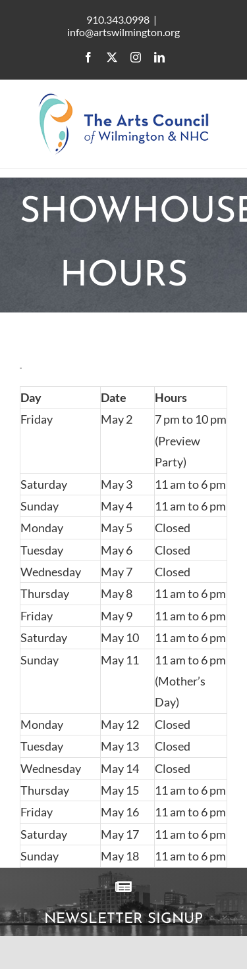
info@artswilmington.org (123, 32)
